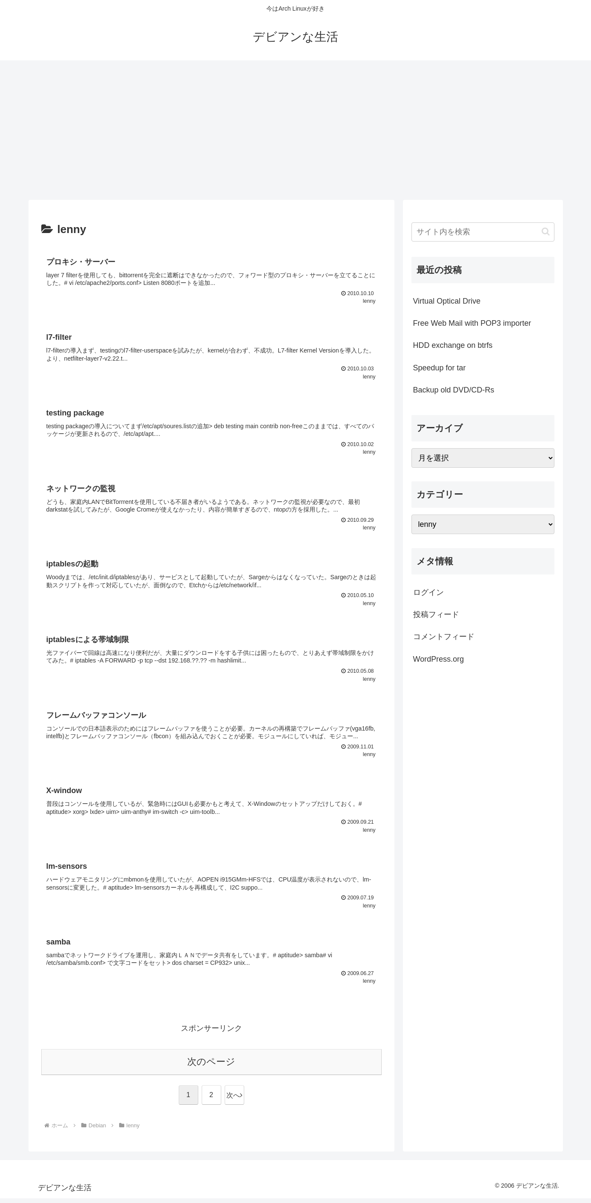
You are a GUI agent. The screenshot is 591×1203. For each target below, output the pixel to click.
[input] (482, 232)
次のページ (211, 1066)
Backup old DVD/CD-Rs (453, 390)
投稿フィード (436, 614)
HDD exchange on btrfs (453, 345)
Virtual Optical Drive (447, 301)
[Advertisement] (295, 130)
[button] (545, 231)
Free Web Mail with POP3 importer (472, 323)
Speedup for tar (439, 368)
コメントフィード (443, 636)
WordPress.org (438, 659)
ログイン (428, 592)
